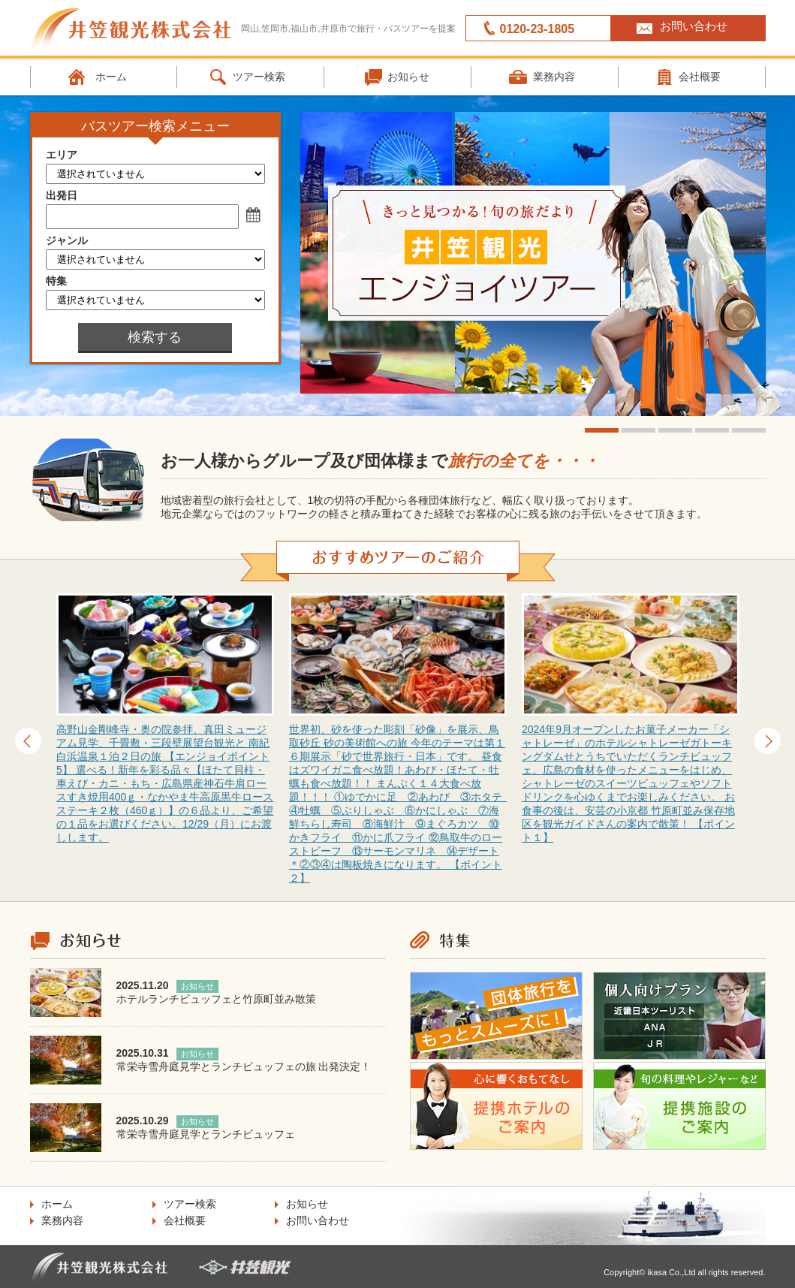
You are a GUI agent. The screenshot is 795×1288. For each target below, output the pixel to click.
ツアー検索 (259, 77)
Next (767, 741)
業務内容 (554, 77)
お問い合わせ (693, 26)
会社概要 (185, 1220)
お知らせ (408, 77)
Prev (28, 741)
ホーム (111, 77)
